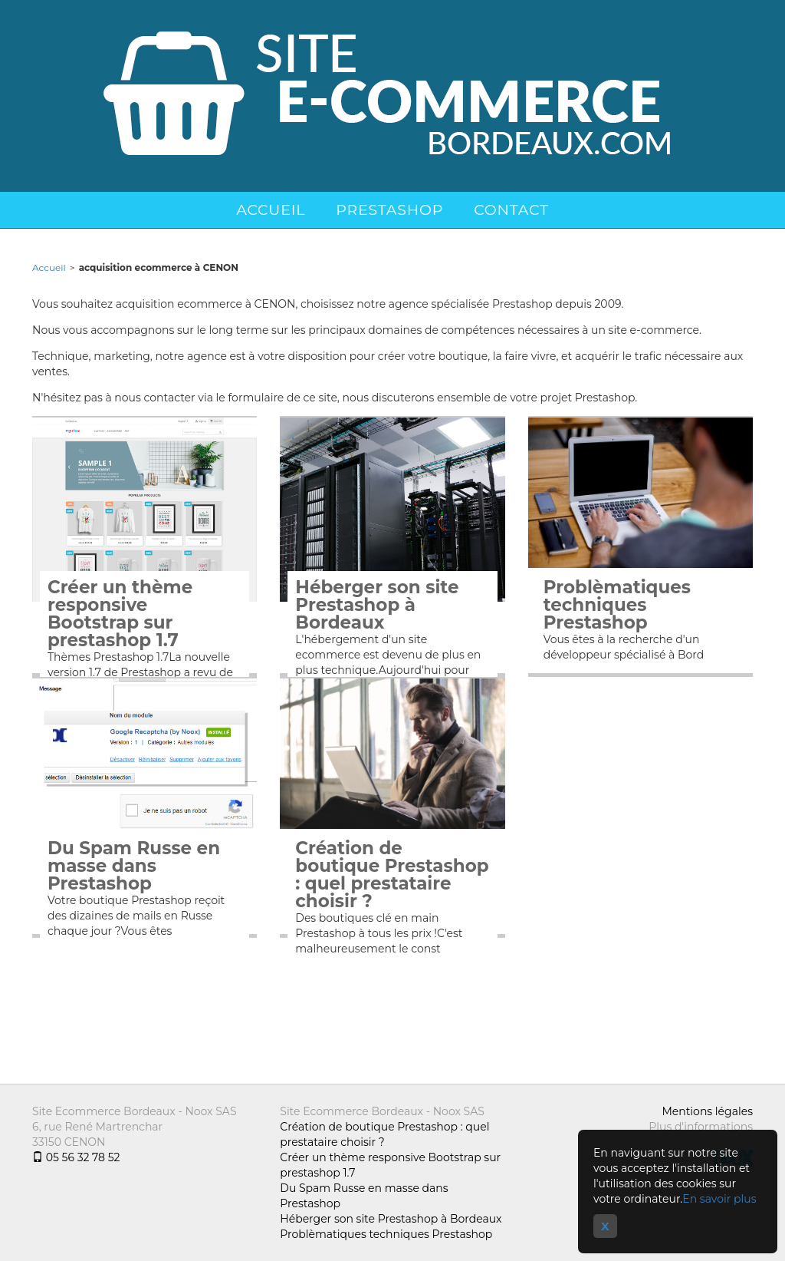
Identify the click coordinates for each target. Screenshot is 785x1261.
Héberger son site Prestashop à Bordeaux (376, 605)
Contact (511, 210)
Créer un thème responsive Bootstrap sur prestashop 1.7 (120, 614)
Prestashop (389, 210)
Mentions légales (707, 1111)
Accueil (270, 210)
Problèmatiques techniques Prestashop (617, 605)
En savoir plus (719, 1199)
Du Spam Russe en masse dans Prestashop (134, 866)
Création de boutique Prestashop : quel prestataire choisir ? (391, 875)
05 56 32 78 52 (76, 1157)
